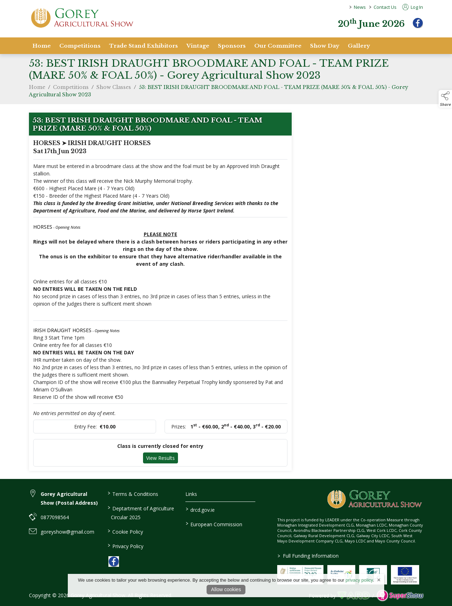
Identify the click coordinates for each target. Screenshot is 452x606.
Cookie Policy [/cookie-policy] (125, 531)
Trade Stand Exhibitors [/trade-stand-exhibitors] (143, 45)
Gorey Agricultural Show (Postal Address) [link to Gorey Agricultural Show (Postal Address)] (69, 498)
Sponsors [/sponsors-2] (232, 45)
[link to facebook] (113, 561)
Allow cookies (226, 589)
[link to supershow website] (400, 595)
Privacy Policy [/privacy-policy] (125, 546)
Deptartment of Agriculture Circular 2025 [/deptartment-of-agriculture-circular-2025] (140, 512)
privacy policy (359, 580)
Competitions (71, 89)
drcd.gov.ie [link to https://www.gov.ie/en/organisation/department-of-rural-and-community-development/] (200, 509)
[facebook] (417, 23)
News (360, 7)
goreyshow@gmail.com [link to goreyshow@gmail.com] (67, 531)
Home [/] (41, 45)
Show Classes (113, 89)
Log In (412, 7)
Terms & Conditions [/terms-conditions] (132, 493)
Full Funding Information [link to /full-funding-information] (307, 555)
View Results (160, 460)
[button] (445, 99)
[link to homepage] (82, 17)
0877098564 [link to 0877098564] (55, 517)
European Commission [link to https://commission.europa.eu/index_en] (214, 524)
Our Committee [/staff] (278, 45)
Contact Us (385, 7)
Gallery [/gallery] (359, 45)
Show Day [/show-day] (324, 45)
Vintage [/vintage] (197, 45)
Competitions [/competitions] (80, 45)
